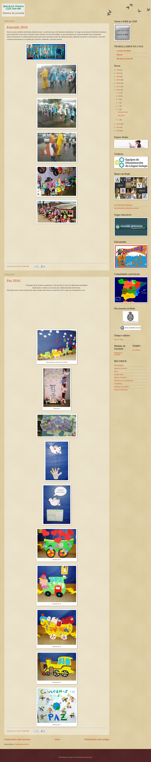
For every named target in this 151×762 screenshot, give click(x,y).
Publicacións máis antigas (96, 739)
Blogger (89, 757)
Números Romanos (121, 390)
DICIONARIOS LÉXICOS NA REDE (126, 208)
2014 (118, 127)
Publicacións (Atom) (22, 744)
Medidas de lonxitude (118, 354)
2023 (118, 70)
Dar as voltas (118, 339)
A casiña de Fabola (124, 51)
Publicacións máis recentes (17, 739)
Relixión (120, 55)
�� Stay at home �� (125, 59)
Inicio (57, 739)
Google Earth (118, 374)
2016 (118, 90)
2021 (118, 73)
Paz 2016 (13, 281)
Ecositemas (118, 383)
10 (119, 96)
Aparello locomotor (120, 368)
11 (119, 93)
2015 (118, 124)
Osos (116, 371)
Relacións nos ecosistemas (123, 380)
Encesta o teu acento (121, 387)
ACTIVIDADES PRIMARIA (123, 205)
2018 (118, 83)
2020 (118, 76)
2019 (118, 80)
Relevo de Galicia (120, 377)
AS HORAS (136, 350)
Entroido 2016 (17, 27)
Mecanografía (119, 365)
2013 (118, 131)
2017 (118, 86)
